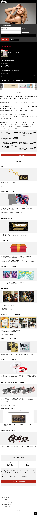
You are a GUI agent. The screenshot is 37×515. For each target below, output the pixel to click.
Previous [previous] (1, 86)
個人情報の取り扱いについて (7, 497)
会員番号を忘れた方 (25, 28)
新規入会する (5, 39)
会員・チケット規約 (6, 495)
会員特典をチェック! (14, 39)
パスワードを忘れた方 (25, 32)
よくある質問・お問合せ (6, 506)
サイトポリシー (5, 499)
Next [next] (36, 86)
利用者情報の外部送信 (6, 504)
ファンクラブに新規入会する (18, 155)
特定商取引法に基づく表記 (7, 502)
